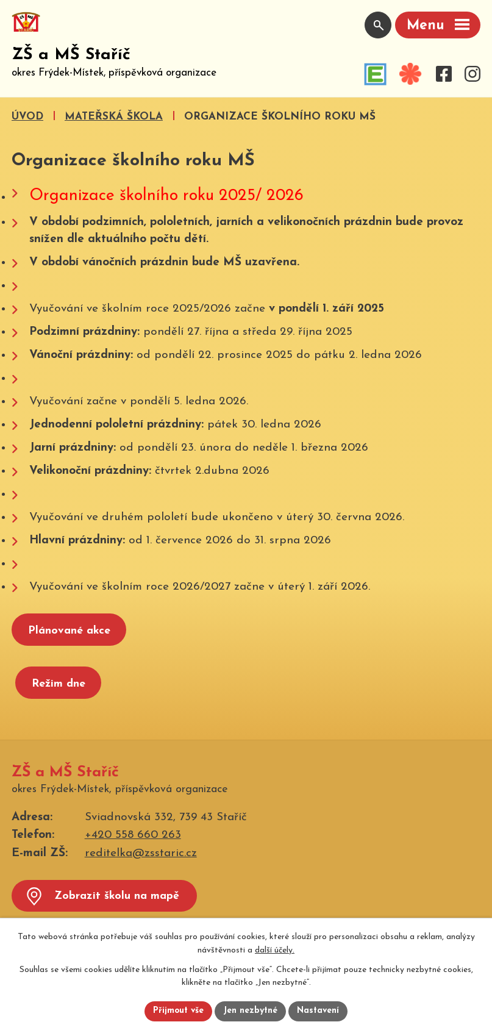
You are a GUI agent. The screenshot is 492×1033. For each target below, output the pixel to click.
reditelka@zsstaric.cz (141, 853)
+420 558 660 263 (133, 836)
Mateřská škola (114, 117)
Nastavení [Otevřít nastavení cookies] (319, 1011)
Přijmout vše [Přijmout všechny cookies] (178, 1011)
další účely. (274, 950)
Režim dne (58, 684)
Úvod (27, 117)
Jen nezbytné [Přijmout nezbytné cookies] (251, 1011)
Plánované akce (69, 631)
